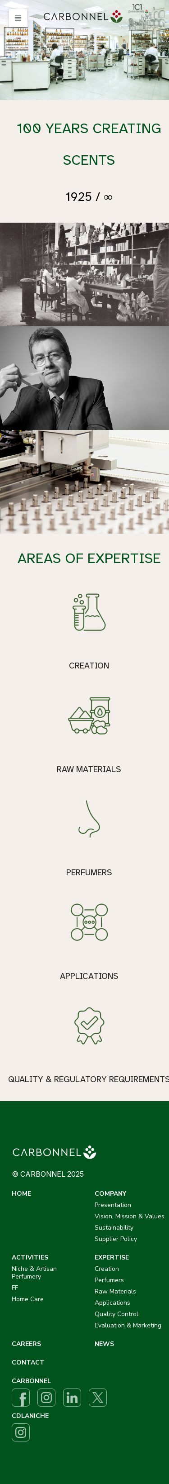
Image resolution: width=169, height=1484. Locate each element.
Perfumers (109, 1280)
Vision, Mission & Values (129, 1216)
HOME (21, 1193)
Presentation (113, 1205)
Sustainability (114, 1227)
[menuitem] (85, 16)
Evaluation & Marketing (128, 1325)
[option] (84, 50)
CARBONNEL (31, 1381)
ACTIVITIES (30, 1257)
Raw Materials (115, 1291)
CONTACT (28, 1362)
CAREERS (26, 1344)
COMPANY (110, 1193)
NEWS (104, 1344)
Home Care (28, 1299)
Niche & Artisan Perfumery (34, 1273)
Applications (112, 1302)
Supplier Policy (116, 1239)
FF (15, 1288)
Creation (107, 1269)
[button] (18, 18)
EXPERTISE (112, 1257)
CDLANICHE (30, 1416)
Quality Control (116, 1314)
